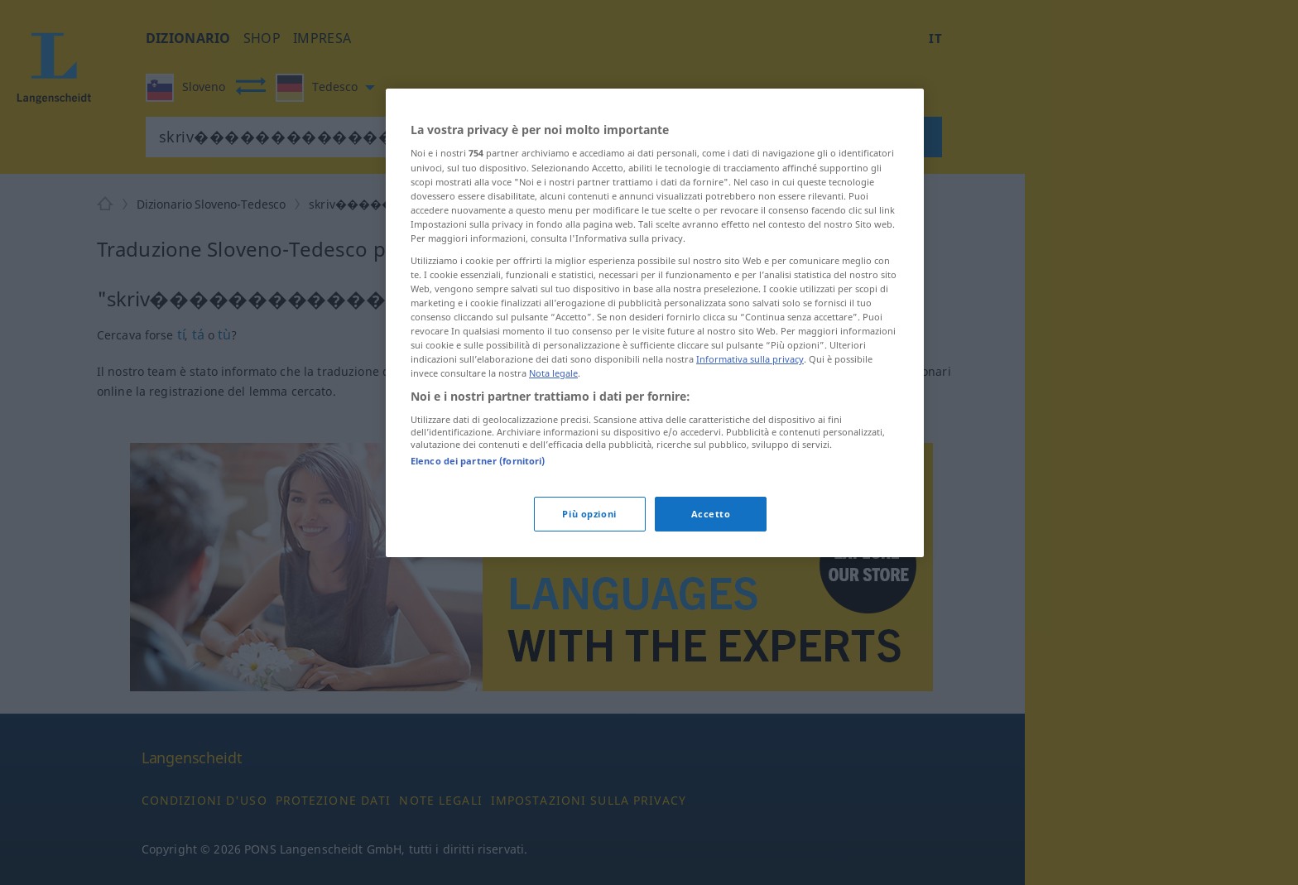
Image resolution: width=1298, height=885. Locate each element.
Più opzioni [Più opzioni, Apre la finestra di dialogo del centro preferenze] (589, 513)
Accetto (711, 513)
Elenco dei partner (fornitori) (478, 461)
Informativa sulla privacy (750, 359)
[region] (655, 323)
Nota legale (553, 373)
